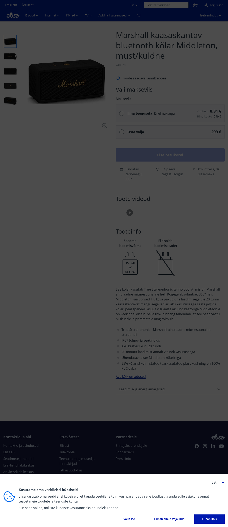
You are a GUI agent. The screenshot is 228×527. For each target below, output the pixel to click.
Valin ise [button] (129, 519)
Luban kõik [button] (209, 519)
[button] (216, 482)
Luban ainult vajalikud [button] (169, 519)
